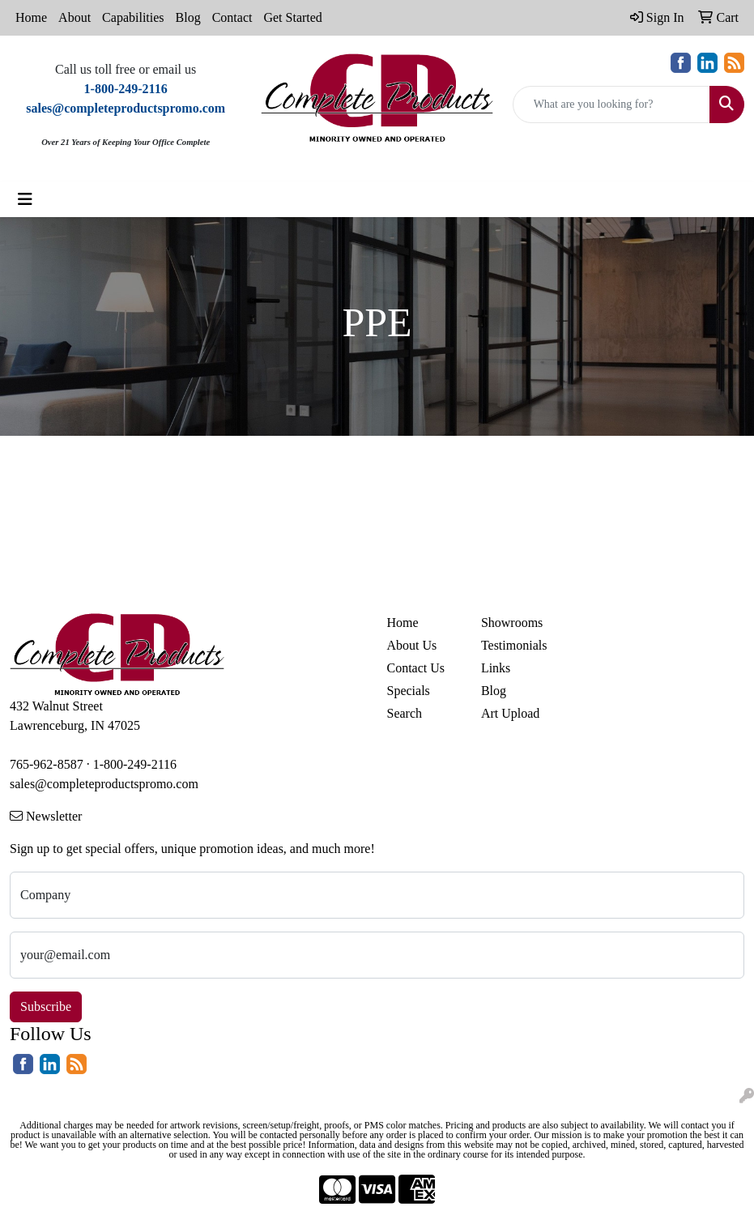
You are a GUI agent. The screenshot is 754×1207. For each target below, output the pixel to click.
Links (495, 668)
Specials (408, 690)
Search (405, 713)
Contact (232, 17)
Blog (188, 17)
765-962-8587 (46, 764)
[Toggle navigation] (25, 199)
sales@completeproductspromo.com (104, 784)
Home (31, 17)
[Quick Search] (611, 104)
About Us (412, 645)
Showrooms (512, 622)
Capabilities (133, 17)
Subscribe (45, 1006)
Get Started (292, 17)
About (74, 17)
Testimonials (514, 645)
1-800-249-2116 (135, 764)
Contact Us (416, 668)
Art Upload (510, 713)
